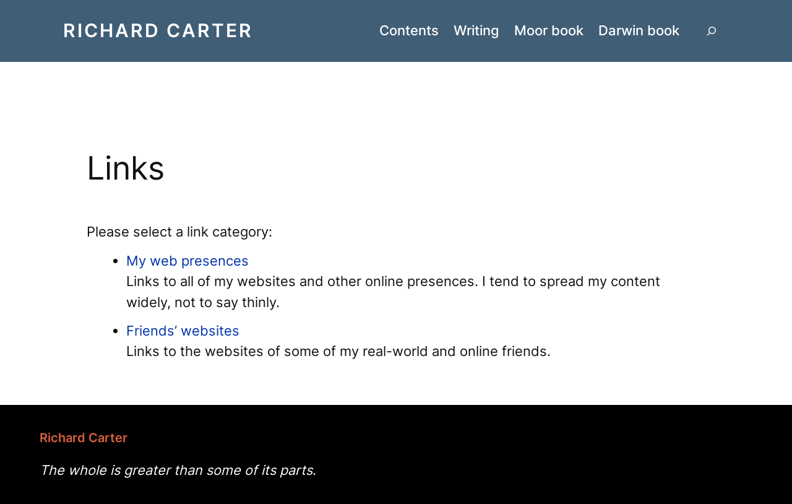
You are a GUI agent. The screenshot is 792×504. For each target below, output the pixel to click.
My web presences (187, 261)
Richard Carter (158, 30)
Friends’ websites (182, 331)
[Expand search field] (711, 30)
